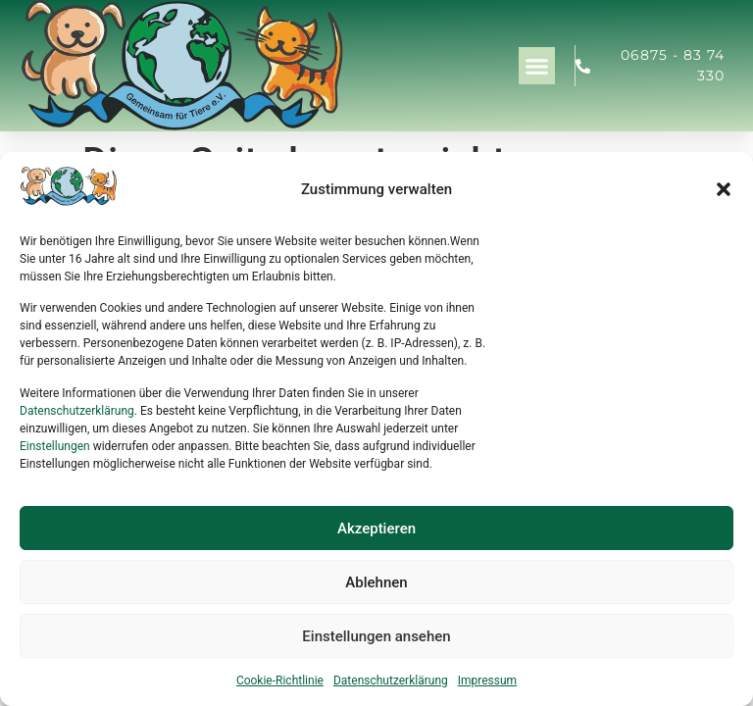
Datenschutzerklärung (77, 411)
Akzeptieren (376, 528)
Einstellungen (55, 446)
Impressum (487, 680)
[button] (723, 189)
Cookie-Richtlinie (280, 680)
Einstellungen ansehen (376, 636)
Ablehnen (376, 582)
